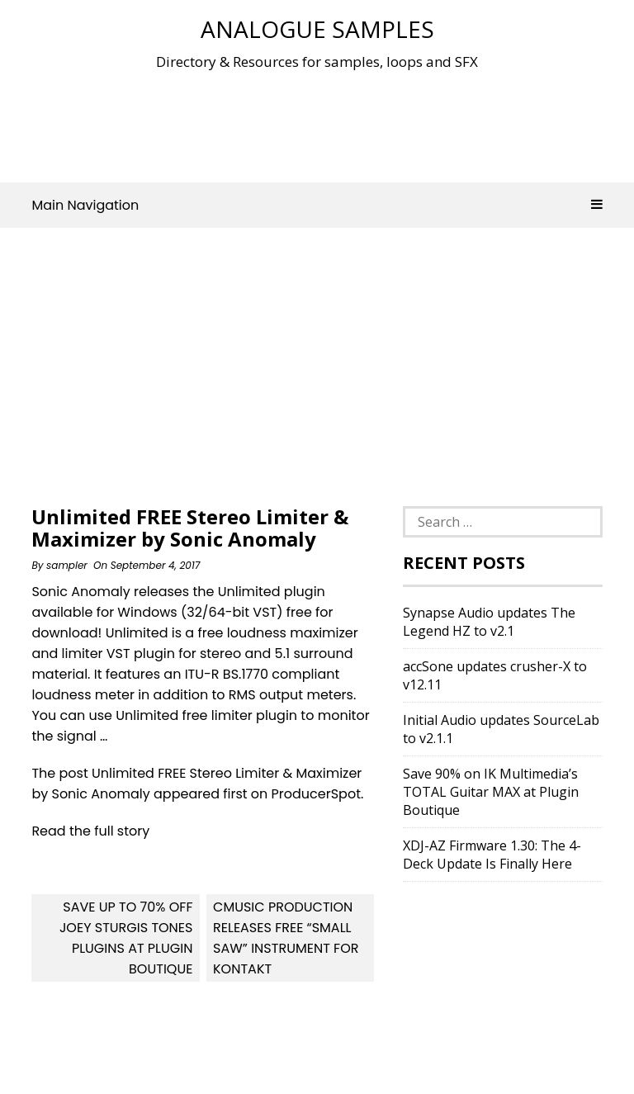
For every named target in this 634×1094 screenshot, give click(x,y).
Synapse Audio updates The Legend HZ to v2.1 (489, 622)
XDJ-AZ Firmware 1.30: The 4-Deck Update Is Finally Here (492, 854)
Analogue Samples (317, 29)
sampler (67, 565)
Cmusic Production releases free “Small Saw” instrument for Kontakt (285, 937)
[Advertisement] (331, 123)
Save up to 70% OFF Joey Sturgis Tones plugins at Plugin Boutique (126, 937)
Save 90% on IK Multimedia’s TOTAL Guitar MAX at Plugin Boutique (491, 792)
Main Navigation (316, 205)
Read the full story (90, 831)
